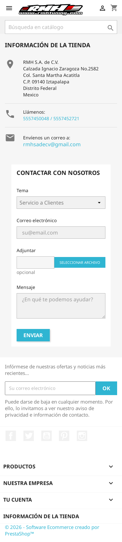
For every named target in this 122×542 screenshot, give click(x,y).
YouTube (46, 436)
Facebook (11, 436)
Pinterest (64, 436)
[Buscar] (61, 27)
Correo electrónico (37, 220)
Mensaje (26, 287)
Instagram (82, 436)
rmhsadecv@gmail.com (52, 144)
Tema (22, 190)
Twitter (28, 436)
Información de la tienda (41, 516)
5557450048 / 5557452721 (51, 118)
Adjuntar (26, 250)
